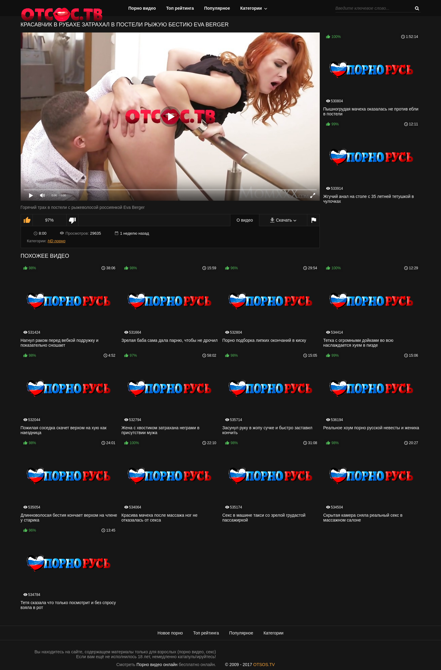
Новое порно (170, 633)
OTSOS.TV (264, 664)
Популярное (217, 8)
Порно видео (142, 8)
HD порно (56, 241)
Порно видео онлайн (156, 664)
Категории (251, 8)
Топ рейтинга (180, 8)
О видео (244, 220)
